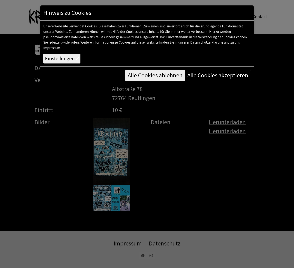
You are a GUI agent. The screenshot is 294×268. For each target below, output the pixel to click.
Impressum (51, 47)
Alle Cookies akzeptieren (217, 75)
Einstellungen (60, 58)
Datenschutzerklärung (206, 42)
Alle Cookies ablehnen (155, 75)
